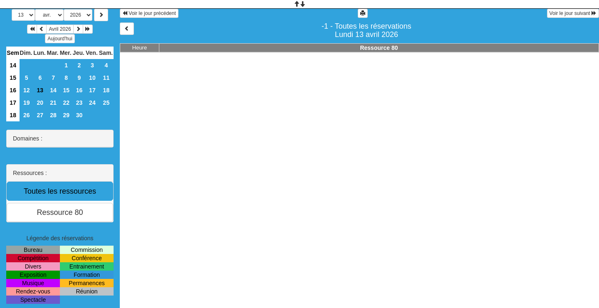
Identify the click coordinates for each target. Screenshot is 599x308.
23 (79, 102)
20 (40, 102)
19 (26, 102)
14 (13, 65)
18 (106, 90)
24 (92, 102)
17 (92, 90)
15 (13, 77)
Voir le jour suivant (573, 13)
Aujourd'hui (59, 39)
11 (106, 77)
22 (66, 102)
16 (13, 90)
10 (92, 77)
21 (53, 102)
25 (106, 102)
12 (26, 90)
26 (26, 115)
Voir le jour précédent (149, 13)
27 (40, 115)
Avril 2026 (60, 29)
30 (79, 115)
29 (66, 115)
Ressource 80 (379, 47)
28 (53, 115)
